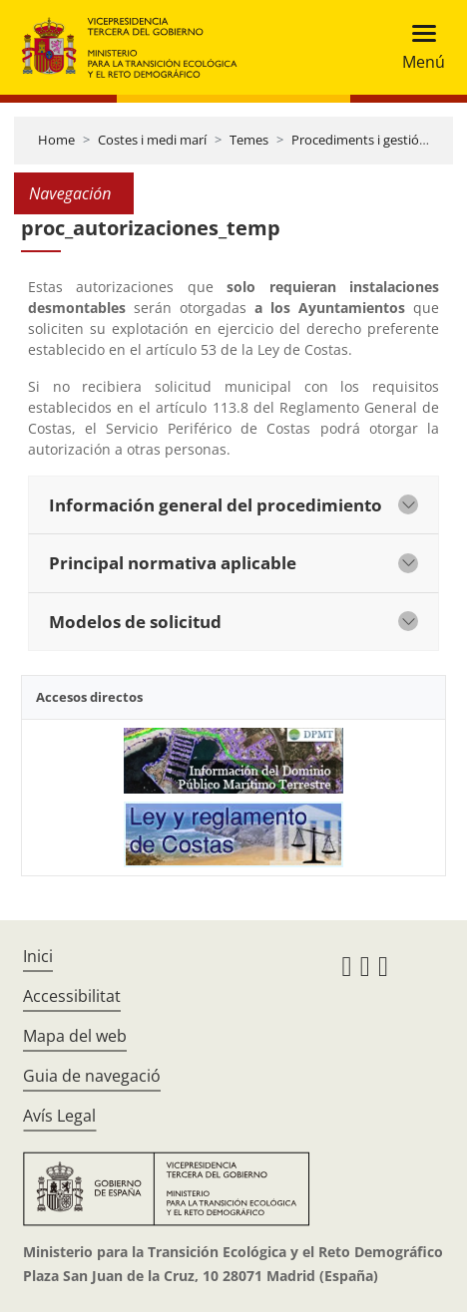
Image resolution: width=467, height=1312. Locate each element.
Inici (38, 956)
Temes (249, 140)
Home (56, 140)
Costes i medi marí (152, 140)
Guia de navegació (92, 1076)
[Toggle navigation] (417, 47)
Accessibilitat (72, 996)
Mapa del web (75, 1036)
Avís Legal (59, 1116)
